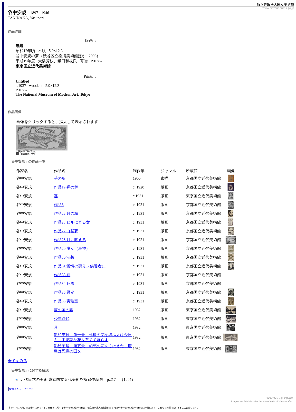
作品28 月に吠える (70, 240)
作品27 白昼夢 (66, 231)
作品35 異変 (64, 292)
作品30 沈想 (64, 257)
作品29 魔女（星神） (72, 248)
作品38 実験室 (66, 301)
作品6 (59, 205)
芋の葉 (60, 178)
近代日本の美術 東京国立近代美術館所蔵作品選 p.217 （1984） (77, 379)
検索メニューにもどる (21, 389)
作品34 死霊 (64, 283)
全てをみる (17, 361)
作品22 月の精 (66, 213)
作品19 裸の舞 (66, 187)
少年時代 (61, 319)
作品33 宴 (62, 275)
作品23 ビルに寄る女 (72, 222)
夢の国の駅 (63, 310)
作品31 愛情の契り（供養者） (79, 266)
